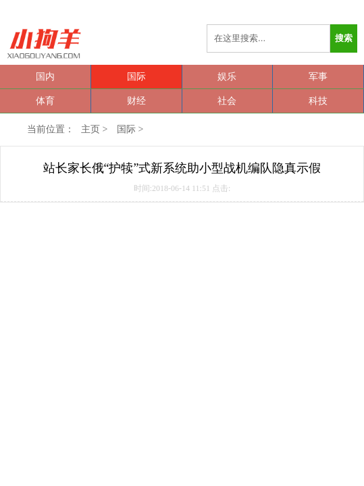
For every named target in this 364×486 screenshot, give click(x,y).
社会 (226, 101)
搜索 (344, 38)
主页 (90, 129)
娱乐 (226, 77)
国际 (136, 77)
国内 (45, 77)
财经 (136, 101)
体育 (45, 101)
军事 (318, 77)
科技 (318, 101)
